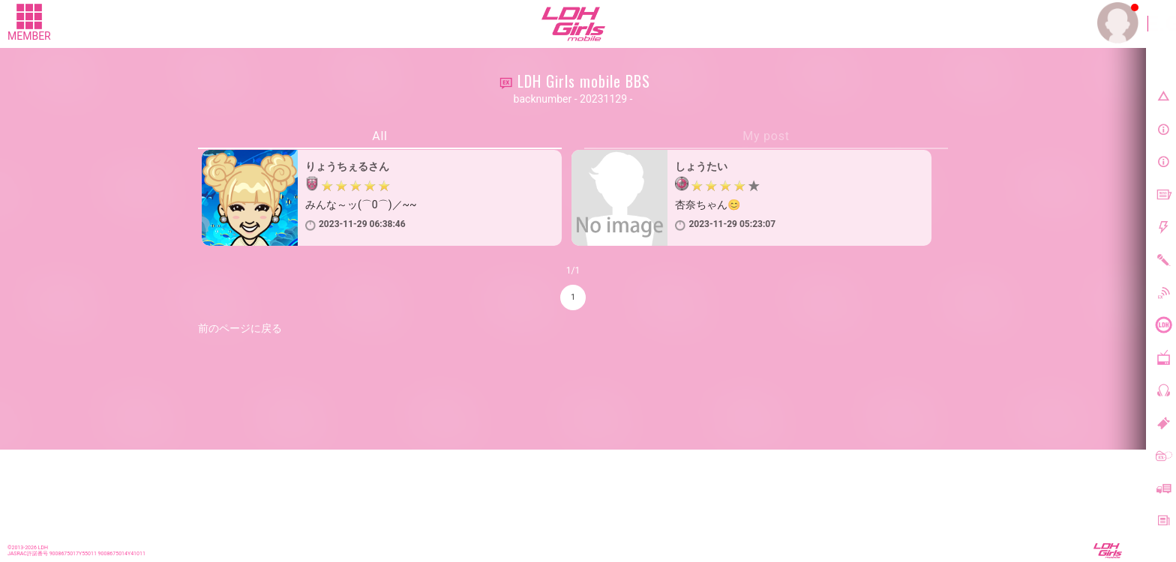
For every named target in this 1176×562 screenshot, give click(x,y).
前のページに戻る (240, 328)
